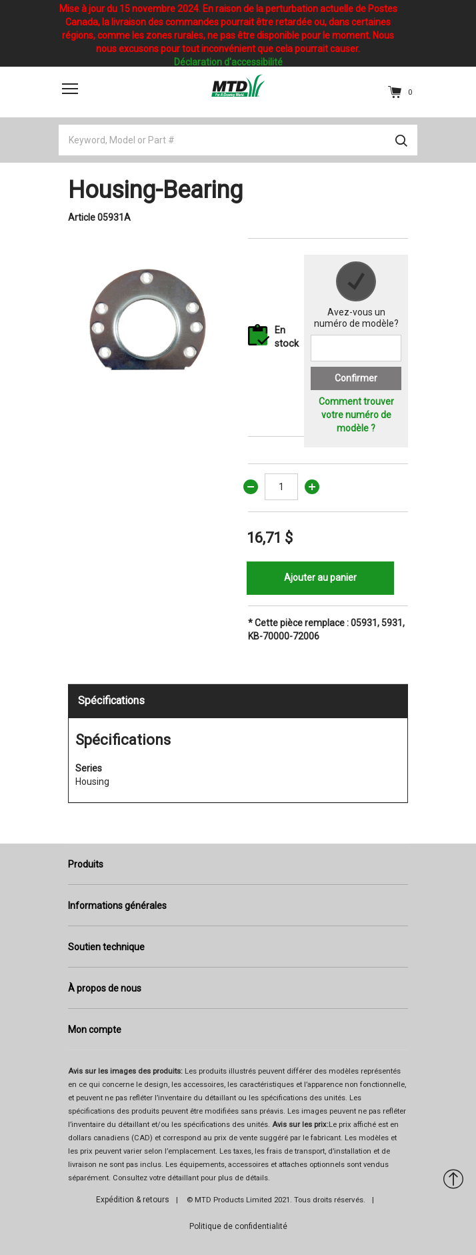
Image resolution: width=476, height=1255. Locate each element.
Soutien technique (106, 947)
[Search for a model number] (356, 348)
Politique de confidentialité (238, 1226)
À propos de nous (104, 988)
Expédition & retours (132, 1199)
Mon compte (94, 1029)
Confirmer (356, 378)
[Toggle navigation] (70, 88)
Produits (85, 864)
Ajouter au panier (320, 577)
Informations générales (117, 905)
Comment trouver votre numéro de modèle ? (356, 414)
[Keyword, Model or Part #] (238, 140)
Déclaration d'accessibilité (228, 62)
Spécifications (111, 700)
